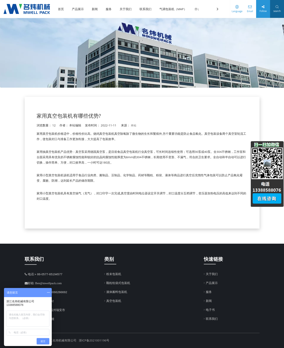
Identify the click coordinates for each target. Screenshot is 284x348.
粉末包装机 (113, 274)
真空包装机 (113, 301)
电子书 (210, 310)
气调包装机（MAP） (174, 9)
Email (249, 11)
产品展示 (79, 9)
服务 (110, 9)
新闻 (96, 9)
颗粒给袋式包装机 (118, 283)
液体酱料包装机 (116, 292)
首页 (62, 9)
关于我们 (127, 9)
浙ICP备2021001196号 (94, 340)
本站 (133, 125)
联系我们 (147, 9)
